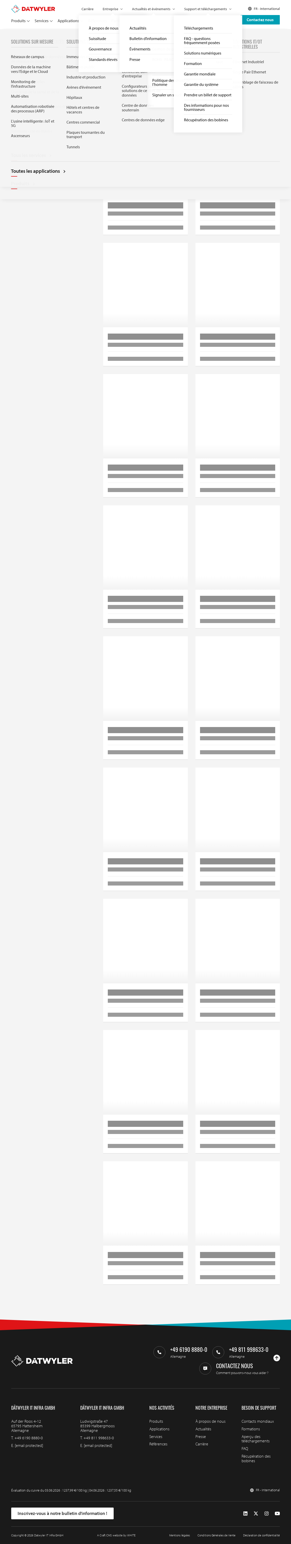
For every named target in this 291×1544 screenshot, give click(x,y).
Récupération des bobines (256, 1458)
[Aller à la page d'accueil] (33, 7)
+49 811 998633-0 (99, 1437)
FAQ (245, 1448)
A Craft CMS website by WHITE (116, 1535)
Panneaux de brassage (97, 35)
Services (41, 20)
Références (97, 20)
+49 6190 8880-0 (29, 1437)
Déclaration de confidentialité (261, 1535)
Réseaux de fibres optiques (57, 34)
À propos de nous (210, 1421)
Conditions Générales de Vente (216, 1535)
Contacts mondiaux (258, 1421)
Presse (200, 1436)
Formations (251, 1428)
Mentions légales (179, 1535)
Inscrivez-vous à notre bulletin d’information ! (62, 1513)
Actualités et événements (151, 9)
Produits (18, 20)
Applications (68, 20)
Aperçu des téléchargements (256, 1439)
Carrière (88, 9)
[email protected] (29, 1445)
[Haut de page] (277, 1358)
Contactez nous (260, 19)
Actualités (203, 1428)
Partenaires (120, 20)
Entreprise (110, 9)
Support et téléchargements (205, 9)
